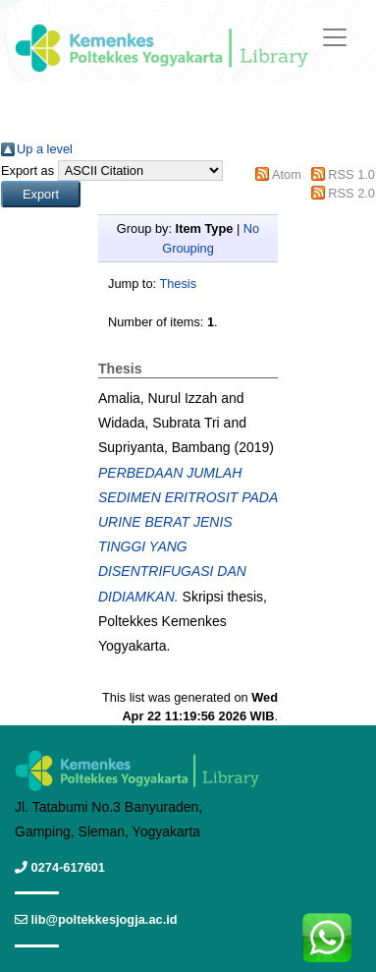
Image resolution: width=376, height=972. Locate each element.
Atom (286, 174)
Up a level (45, 149)
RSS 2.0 (351, 193)
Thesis (177, 283)
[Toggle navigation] (334, 37)
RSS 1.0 (351, 174)
